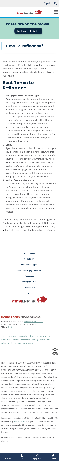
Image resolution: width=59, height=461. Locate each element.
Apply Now (37, 456)
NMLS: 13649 (19, 421)
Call (22, 456)
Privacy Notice (45, 339)
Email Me (7, 456)
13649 (9, 327)
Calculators (29, 258)
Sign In (47, 3)
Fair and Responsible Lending (25, 339)
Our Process (29, 253)
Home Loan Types (29, 264)
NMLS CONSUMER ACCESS (33, 321)
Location (53, 456)
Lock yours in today (28, 31)
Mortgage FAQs (29, 281)
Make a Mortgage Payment (29, 270)
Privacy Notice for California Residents (18, 343)
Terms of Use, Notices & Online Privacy (18, 336)
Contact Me (29, 287)
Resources (29, 275)
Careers (29, 293)
